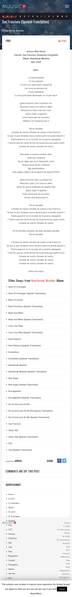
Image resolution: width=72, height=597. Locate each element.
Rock (10, 551)
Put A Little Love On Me (19, 404)
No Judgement (14, 391)
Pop (10, 525)
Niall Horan (8, 16)
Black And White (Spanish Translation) (25, 319)
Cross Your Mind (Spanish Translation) (25, 332)
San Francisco (14, 423)
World (11, 507)
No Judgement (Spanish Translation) (24, 397)
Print (62, 41)
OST (10, 529)
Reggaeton (13, 556)
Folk (10, 547)
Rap (10, 542)
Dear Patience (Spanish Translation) (24, 345)
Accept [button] (62, 589)
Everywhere (13, 352)
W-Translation (14, 516)
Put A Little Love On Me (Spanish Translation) (28, 417)
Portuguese (13, 564)
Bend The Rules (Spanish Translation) (25, 306)
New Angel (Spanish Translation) (23, 384)
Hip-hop (11, 573)
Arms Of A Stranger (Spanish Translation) (27, 293)
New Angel (13, 378)
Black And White (15, 313)
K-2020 (11, 498)
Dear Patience (14, 339)
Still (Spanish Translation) (20, 450)
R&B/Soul (12, 538)
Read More (36, 593)
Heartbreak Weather (14, 30)
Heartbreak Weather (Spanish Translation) (27, 371)
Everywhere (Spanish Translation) (23, 358)
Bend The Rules (15, 299)
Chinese (11, 534)
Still (10, 443)
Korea (10, 494)
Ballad (11, 569)
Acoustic (11, 560)
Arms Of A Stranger (17, 286)
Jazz (10, 578)
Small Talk (13, 430)
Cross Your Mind (15, 326)
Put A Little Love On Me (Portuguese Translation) (30, 410)
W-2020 (11, 512)
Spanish (11, 520)
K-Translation (13, 503)
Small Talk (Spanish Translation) (23, 436)
